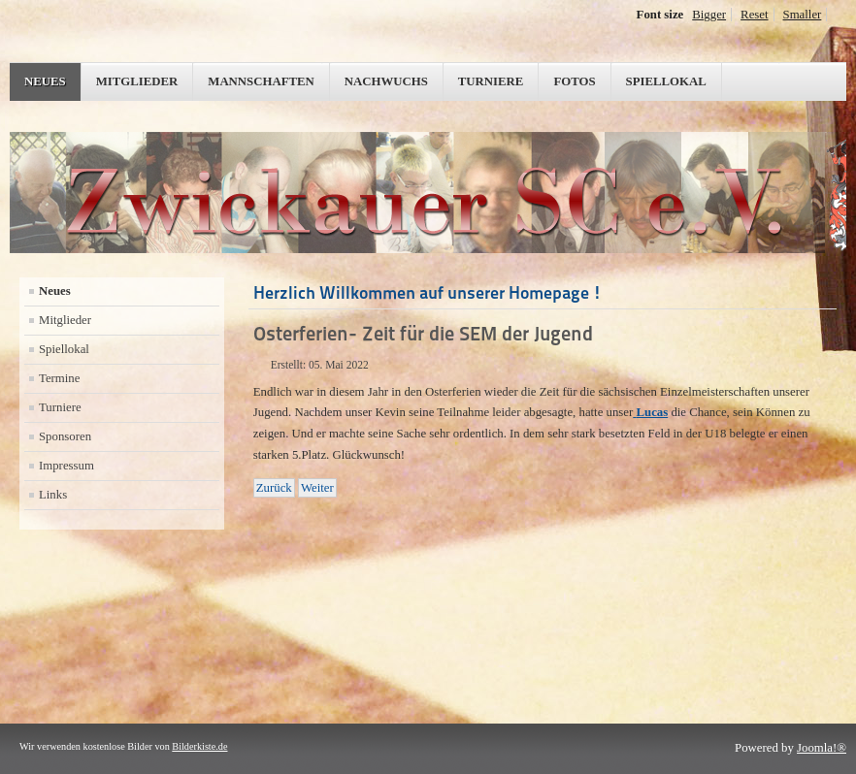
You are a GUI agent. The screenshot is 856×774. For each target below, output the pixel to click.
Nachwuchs (386, 81)
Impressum (66, 465)
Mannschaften (261, 81)
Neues (45, 81)
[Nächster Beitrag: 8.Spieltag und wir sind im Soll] (317, 488)
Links (53, 494)
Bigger (709, 14)
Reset (754, 14)
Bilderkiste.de (199, 746)
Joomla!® (821, 748)
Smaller (802, 14)
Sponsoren (65, 436)
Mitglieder (137, 81)
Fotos (574, 81)
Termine (59, 378)
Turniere (491, 81)
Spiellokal (666, 81)
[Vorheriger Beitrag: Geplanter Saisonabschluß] (274, 488)
